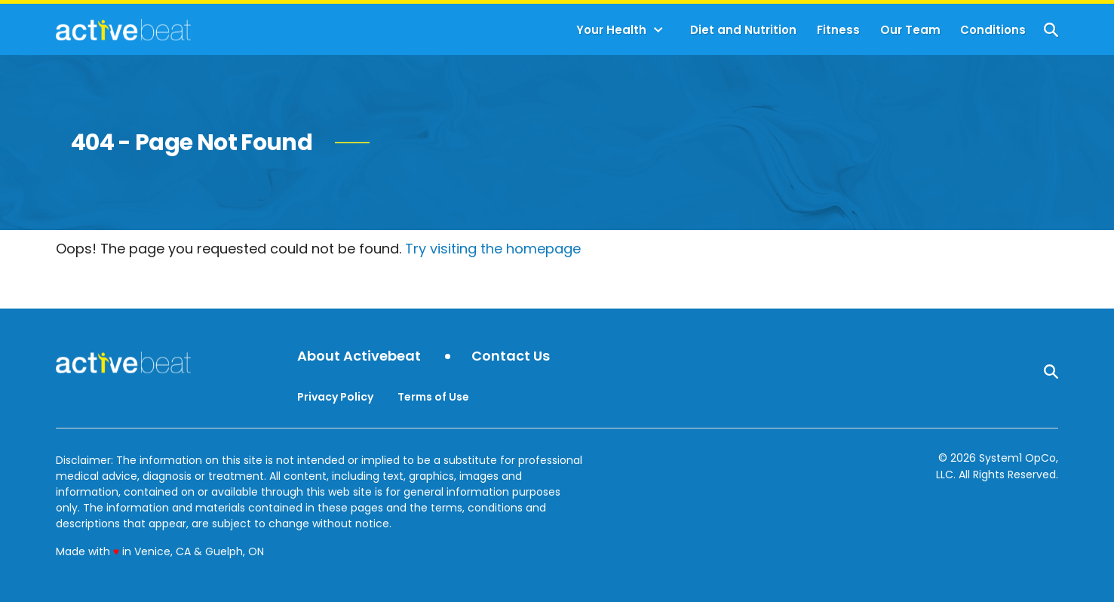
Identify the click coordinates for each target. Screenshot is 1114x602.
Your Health (611, 29)
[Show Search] (1051, 30)
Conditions (993, 29)
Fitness (838, 29)
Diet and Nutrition (743, 29)
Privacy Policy (335, 396)
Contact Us (510, 356)
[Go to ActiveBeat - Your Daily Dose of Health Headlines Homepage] (123, 29)
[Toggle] (658, 30)
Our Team (910, 29)
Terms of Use (433, 396)
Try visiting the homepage (493, 248)
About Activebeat (359, 356)
